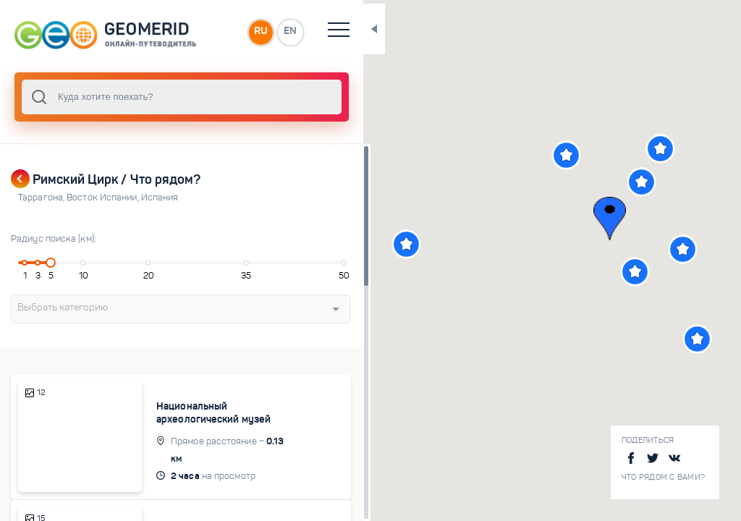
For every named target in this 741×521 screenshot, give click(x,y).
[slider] (53, 263)
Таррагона (42, 197)
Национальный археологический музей (223, 412)
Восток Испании (104, 197)
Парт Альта (192, 514)
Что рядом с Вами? (663, 477)
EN (317, 31)
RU (287, 31)
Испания (160, 197)
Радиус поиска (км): (53, 239)
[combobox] (195, 97)
